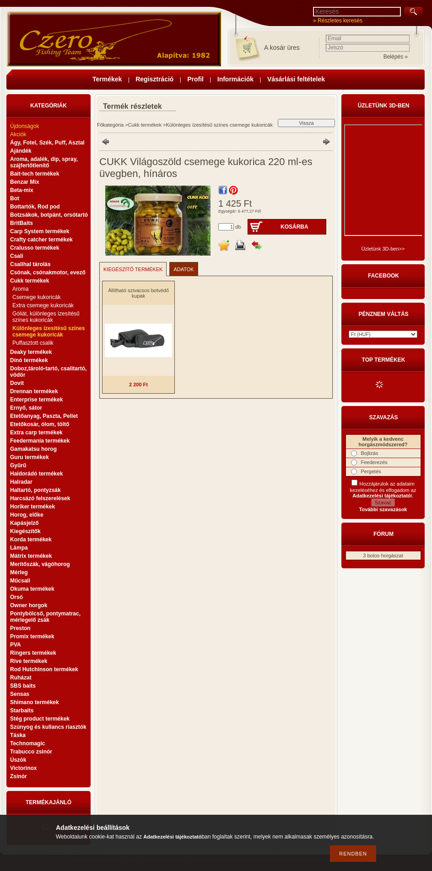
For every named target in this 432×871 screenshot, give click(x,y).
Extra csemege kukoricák (43, 305)
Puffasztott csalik (33, 343)
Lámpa (19, 548)
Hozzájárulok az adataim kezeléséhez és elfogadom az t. (383, 489)
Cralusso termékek (34, 248)
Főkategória (110, 125)
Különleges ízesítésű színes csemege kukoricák (48, 331)
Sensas (19, 694)
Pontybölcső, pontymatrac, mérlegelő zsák (45, 616)
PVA (15, 644)
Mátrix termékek (31, 556)
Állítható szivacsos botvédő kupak (138, 293)
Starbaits (21, 710)
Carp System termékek (39, 231)
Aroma (20, 289)
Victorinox (23, 768)
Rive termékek (28, 661)
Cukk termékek (145, 125)
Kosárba (294, 227)
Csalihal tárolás (30, 264)
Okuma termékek (32, 589)
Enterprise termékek (36, 399)
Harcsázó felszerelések (40, 498)
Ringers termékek (33, 653)
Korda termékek (31, 539)
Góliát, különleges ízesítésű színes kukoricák (46, 316)
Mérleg (19, 572)
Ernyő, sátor (26, 408)
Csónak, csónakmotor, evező (48, 272)
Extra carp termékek (36, 432)
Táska (18, 735)
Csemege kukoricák (36, 297)
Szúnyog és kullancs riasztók (48, 727)
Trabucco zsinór (31, 751)
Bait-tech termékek (34, 174)
